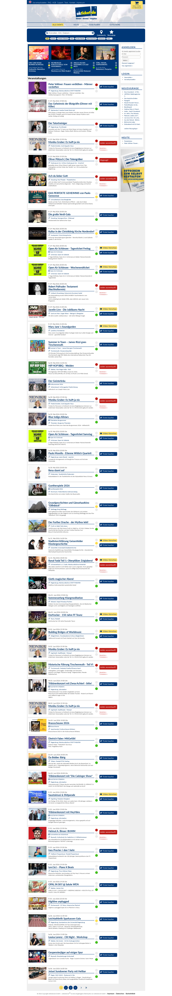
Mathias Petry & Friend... (132, 109)
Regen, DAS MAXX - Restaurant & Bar (63, 975)
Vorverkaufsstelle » (130, 79)
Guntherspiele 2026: (55, 489)
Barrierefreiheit (130, 994)
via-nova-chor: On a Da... (132, 118)
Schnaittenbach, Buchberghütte (61, 199)
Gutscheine (115, 25)
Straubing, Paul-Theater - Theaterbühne (63, 180)
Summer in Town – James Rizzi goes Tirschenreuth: (65, 348)
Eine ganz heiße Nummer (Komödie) (36, 64)
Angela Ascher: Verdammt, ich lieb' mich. (81, 64)
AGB (54, 2)
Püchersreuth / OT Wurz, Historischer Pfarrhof (65, 905)
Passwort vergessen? (128, 63)
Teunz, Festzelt (55, 619)
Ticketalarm (94, 25)
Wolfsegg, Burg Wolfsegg (58, 509)
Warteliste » (103, 148)
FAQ (49, 2)
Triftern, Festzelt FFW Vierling (60, 761)
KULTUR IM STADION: (56, 687)
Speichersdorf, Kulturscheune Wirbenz (63, 729)
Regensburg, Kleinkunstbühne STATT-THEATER (66, 91)
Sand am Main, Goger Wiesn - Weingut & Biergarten (67, 313)
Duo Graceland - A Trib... (132, 92)
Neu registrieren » (127, 66)
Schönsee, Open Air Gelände (60, 255)
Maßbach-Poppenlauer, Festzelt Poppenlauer (65, 854)
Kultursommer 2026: (55, 384)
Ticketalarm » (103, 150)
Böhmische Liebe (129, 122)
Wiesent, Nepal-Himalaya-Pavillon (61, 602)
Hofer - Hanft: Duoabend (132, 111)
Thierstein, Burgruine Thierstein (60, 423)
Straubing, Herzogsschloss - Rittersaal (62, 218)
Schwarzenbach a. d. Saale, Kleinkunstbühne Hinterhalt (68, 564)
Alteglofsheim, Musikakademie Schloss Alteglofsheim (67, 636)
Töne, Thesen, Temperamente (101, 64)
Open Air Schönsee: (55, 252)
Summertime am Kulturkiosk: (58, 834)
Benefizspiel (128, 107)
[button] (125, 60)
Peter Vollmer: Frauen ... (131, 143)
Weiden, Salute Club (57, 888)
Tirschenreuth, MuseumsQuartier (61, 351)
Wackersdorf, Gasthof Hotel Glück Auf (63, 110)
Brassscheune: (53, 726)
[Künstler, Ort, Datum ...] (70, 33)
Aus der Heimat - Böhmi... (132, 120)
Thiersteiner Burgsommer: (57, 420)
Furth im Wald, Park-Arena (59, 526)
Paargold (127, 100)
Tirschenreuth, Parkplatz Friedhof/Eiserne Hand (66, 668)
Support (60, 2)
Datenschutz (120, 994)
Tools (66, 2)
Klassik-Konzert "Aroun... (132, 103)
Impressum (80, 2)
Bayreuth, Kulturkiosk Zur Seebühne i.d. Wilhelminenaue (68, 837)
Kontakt (72, 2)
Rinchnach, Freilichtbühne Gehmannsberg (64, 492)
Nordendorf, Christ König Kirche (61, 235)
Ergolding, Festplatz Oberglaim (60, 799)
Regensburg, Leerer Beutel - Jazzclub (62, 457)
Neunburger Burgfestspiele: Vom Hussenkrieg (59, 64)
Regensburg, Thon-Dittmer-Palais (61, 871)
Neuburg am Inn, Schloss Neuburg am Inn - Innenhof (67, 163)
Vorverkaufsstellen (40, 2)
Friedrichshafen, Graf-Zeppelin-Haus (62, 146)
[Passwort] (131, 57)
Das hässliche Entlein (130, 98)
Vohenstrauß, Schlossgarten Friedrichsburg (64, 387)
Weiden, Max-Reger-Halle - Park (61, 369)
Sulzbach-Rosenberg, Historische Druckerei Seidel (66, 293)
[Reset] (92, 33)
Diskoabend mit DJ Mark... (132, 124)
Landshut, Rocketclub (57, 330)
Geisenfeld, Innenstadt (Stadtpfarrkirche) (63, 548)
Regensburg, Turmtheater (59, 127)
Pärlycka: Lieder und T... (131, 116)
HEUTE (76, 25)
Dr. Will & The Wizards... (132, 113)
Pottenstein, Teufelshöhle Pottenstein (62, 474)
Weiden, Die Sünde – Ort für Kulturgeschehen (65, 941)
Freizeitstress (128, 141)
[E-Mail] (131, 54)
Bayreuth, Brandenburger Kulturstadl (62, 956)
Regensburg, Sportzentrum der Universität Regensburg (68, 922)
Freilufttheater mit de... (131, 105)
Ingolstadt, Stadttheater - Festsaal (61, 653)
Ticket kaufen (107, 87)
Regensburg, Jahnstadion (59, 689)
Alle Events (58, 25)
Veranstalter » (128, 77)
